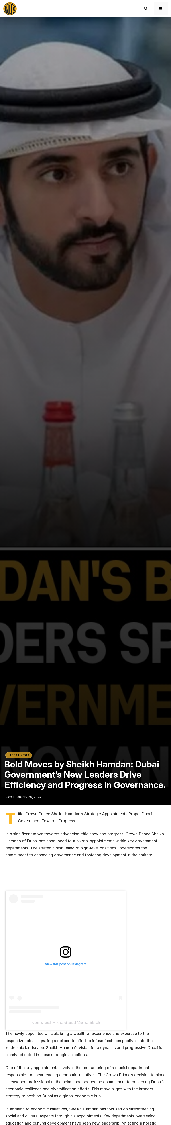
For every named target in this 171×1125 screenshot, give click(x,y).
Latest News (18, 755)
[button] (146, 8)
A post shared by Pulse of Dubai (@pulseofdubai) (66, 1022)
